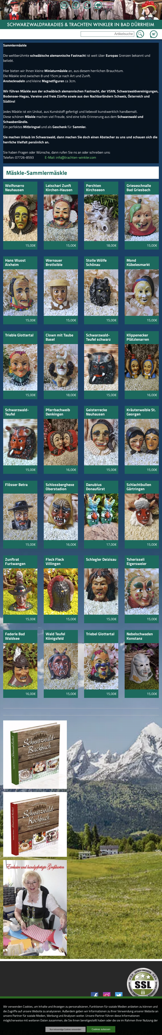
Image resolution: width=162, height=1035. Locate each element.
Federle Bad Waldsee (15, 636)
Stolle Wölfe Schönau (96, 262)
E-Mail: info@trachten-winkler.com (70, 157)
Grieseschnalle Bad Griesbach (139, 188)
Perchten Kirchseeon (95, 188)
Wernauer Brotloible (54, 262)
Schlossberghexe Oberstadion (60, 487)
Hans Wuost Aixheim (15, 262)
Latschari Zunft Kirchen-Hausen (59, 188)
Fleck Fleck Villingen (55, 561)
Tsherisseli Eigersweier (137, 561)
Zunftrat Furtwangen (15, 561)
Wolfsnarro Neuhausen (14, 188)
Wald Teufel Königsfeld (55, 636)
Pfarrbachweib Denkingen (58, 412)
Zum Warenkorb (154, 31)
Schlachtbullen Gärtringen (139, 487)
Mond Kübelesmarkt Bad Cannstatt (138, 262)
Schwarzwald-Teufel (17, 412)
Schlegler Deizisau (101, 559)
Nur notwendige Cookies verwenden (65, 1029)
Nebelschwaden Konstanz (140, 636)
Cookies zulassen (101, 1029)
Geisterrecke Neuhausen (96, 412)
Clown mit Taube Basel (59, 337)
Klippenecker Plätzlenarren (138, 337)
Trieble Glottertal (19, 335)
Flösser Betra (16, 485)
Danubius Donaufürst (95, 487)
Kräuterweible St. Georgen (141, 412)
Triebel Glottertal (100, 634)
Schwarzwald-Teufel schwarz (98, 337)
